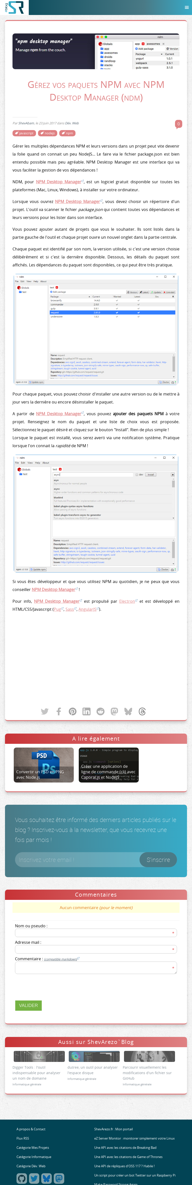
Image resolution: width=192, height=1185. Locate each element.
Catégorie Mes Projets (32, 1148)
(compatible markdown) (60, 959)
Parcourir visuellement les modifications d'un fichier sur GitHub (147, 1073)
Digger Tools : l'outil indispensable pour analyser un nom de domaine (36, 1073)
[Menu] (187, 7)
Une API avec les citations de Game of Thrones (128, 1157)
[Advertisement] (96, 660)
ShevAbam (26, 123)
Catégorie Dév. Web (31, 1166)
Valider (28, 1005)
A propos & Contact (31, 1129)
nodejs (50, 133)
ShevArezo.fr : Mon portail (113, 1129)
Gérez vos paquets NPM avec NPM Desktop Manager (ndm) (96, 90)
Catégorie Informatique (33, 1157)
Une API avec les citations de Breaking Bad (125, 1148)
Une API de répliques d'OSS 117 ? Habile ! (124, 1166)
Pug (57, 609)
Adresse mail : (28, 942)
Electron (127, 601)
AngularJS (87, 609)
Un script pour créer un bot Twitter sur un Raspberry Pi (135, 1175)
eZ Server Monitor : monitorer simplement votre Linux (134, 1138)
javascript (26, 133)
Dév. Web (72, 123)
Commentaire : (47, 959)
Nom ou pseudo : (31, 926)
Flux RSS (22, 1138)
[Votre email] (96, 859)
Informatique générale (26, 1084)
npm (69, 133)
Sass (70, 609)
